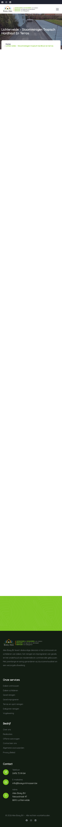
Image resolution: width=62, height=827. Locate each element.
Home (8, 44)
